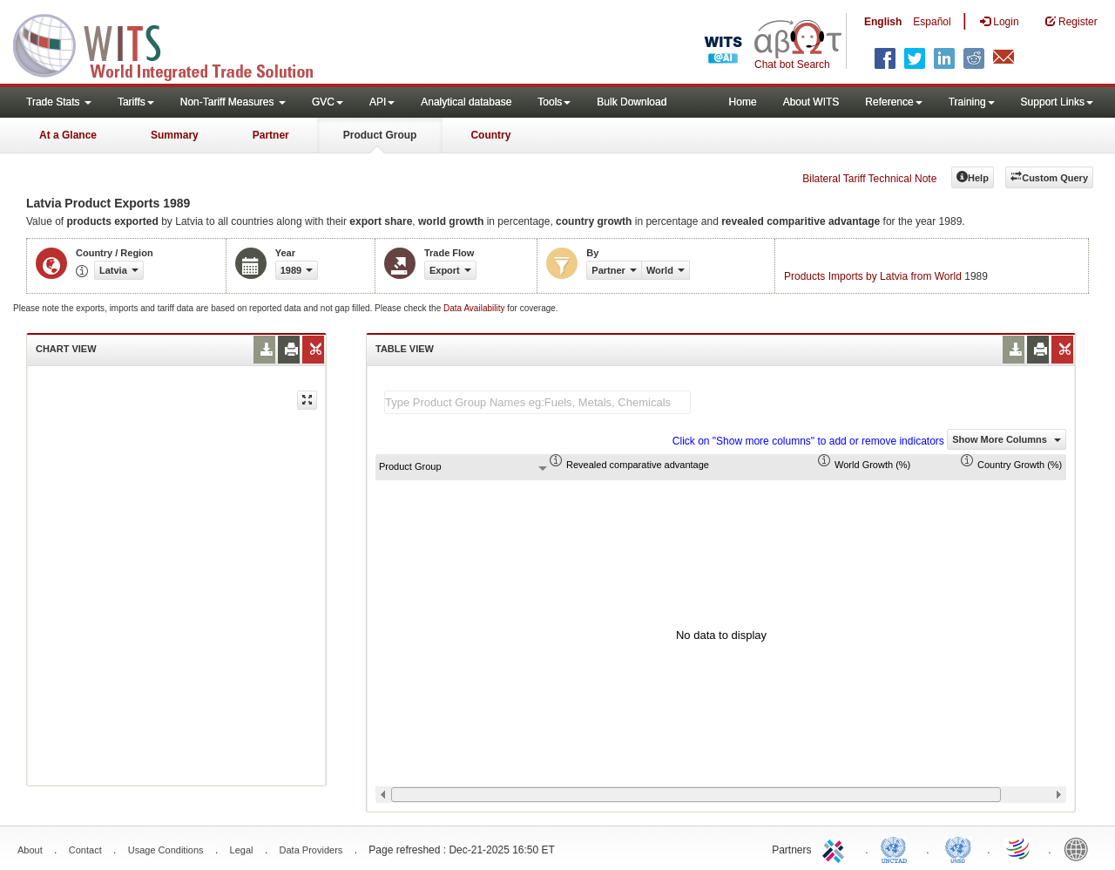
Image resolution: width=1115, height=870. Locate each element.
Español (931, 22)
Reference (893, 102)
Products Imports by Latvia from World (873, 276)
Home (743, 102)
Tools (554, 102)
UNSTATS (958, 848)
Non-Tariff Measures (233, 102)
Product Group (380, 135)
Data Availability (475, 308)
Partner (271, 135)
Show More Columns (1006, 439)
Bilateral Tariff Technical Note (869, 179)
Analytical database (466, 102)
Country (490, 135)
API (382, 102)
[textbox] (537, 402)
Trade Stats (58, 102)
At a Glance (68, 135)
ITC (836, 848)
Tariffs (136, 102)
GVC (327, 102)
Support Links (1057, 102)
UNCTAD (897, 848)
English (883, 22)
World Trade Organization (1019, 848)
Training (972, 102)
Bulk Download (631, 102)
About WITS (811, 102)
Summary (175, 135)
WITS (174, 43)
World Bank (1080, 848)
